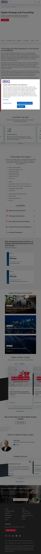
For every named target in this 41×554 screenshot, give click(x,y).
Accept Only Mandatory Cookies (25, 103)
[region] (20, 94)
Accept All (21, 106)
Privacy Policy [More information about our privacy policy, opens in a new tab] (6, 99)
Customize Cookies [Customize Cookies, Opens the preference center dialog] (7, 103)
